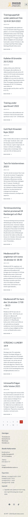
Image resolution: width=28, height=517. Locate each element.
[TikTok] (18, 504)
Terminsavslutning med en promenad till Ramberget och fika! (13, 211)
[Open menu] (26, 4)
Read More (8, 49)
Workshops (5, 441)
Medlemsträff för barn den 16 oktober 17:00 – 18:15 (14, 302)
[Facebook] (9, 504)
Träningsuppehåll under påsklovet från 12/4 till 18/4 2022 (13, 18)
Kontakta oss (5, 443)
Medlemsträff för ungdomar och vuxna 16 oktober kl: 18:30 (13, 256)
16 (13, 425)
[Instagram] (14, 504)
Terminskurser (6, 437)
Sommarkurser (6, 439)
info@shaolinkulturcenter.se (10, 467)
